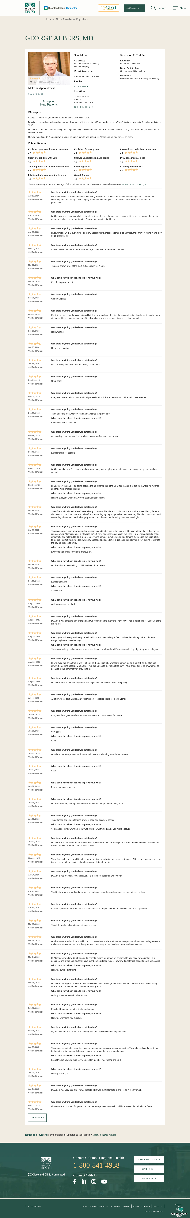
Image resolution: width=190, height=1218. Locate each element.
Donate (126, 1206)
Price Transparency (154, 1211)
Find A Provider (134, 8)
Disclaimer (115, 1206)
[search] (159, 8)
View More (37, 1117)
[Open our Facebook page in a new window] (75, 1182)
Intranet (147, 1178)
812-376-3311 (35, 93)
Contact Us (158, 1206)
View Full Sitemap (33, 1206)
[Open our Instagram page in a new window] (93, 1182)
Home (48, 19)
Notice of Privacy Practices (95, 1206)
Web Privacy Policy (141, 1206)
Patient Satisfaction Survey (133, 184)
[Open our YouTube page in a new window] (104, 1182)
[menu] (180, 8)
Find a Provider (64, 19)
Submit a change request (104, 1135)
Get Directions (82, 107)
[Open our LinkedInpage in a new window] (84, 1182)
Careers (147, 1169)
